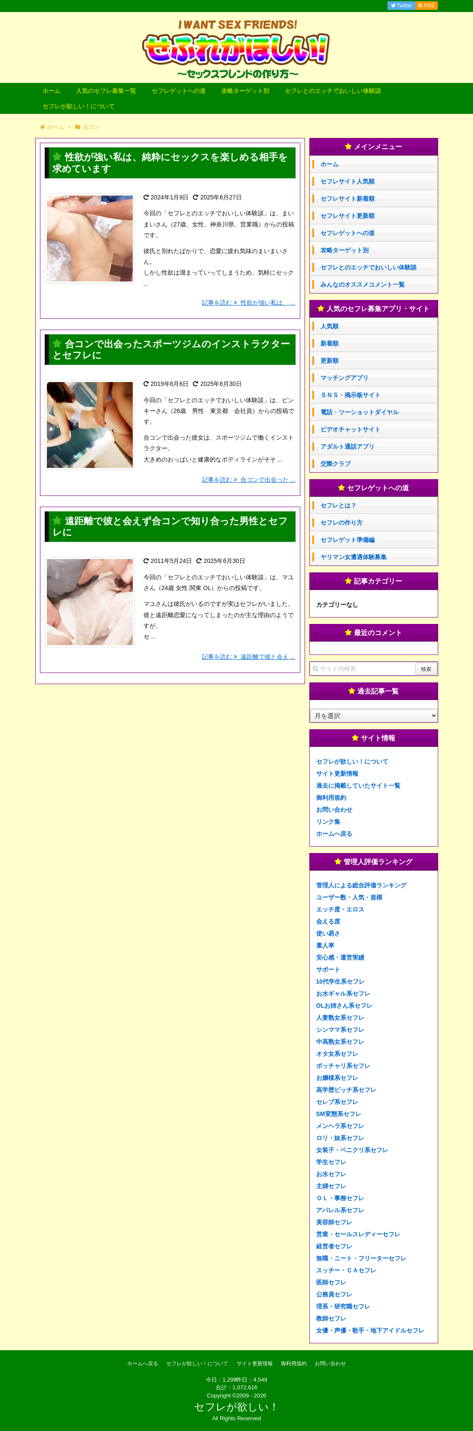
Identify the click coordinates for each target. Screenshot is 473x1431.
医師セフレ (331, 1282)
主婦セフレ (331, 1186)
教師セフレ (331, 1318)
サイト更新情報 (337, 773)
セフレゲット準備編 (347, 540)
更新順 (329, 361)
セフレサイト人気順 (347, 181)
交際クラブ (335, 464)
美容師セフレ (334, 1222)
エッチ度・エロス (340, 909)
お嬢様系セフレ (337, 1077)
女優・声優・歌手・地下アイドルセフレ (370, 1330)
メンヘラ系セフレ (340, 1125)
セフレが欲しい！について (79, 106)
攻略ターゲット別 (245, 90)
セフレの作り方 (341, 523)
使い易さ (328, 933)
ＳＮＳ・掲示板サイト (350, 395)
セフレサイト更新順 (347, 216)
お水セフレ (331, 1174)
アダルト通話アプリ (347, 446)
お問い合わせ (334, 809)
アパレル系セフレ (340, 1210)
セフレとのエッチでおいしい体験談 (333, 90)
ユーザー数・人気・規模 (349, 897)
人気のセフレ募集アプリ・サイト (378, 308)
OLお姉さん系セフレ (344, 1005)
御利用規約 (331, 797)
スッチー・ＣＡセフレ (346, 1270)
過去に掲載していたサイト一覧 (358, 785)
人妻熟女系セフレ (340, 1017)
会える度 (328, 921)
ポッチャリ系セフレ (343, 1065)
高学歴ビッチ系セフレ (346, 1089)
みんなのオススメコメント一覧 (362, 284)
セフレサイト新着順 (347, 199)
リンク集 (328, 821)
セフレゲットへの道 (179, 90)
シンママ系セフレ (340, 1029)
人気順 (329, 326)
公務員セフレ (334, 1294)
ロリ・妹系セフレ (340, 1137)
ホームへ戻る (334, 833)
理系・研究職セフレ (343, 1306)
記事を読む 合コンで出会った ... (248, 479)
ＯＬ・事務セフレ (340, 1198)
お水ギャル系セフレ (343, 993)
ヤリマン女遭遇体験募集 (353, 557)
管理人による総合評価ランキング (361, 885)
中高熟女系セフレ (340, 1041)
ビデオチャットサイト (350, 429)
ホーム (52, 90)
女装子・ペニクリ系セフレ (352, 1150)
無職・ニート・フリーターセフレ (361, 1258)
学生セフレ (331, 1162)
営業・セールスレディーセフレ (358, 1234)
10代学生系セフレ (340, 981)
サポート (328, 969)
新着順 (329, 343)
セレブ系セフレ (337, 1101)
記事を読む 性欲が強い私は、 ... (248, 302)
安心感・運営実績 (340, 957)
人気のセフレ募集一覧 (106, 90)
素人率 (325, 945)
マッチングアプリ (344, 378)
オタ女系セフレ (337, 1053)
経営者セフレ (334, 1246)
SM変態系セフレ (338, 1113)
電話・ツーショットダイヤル (359, 412)
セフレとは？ (338, 505)
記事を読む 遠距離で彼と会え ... (248, 656)
